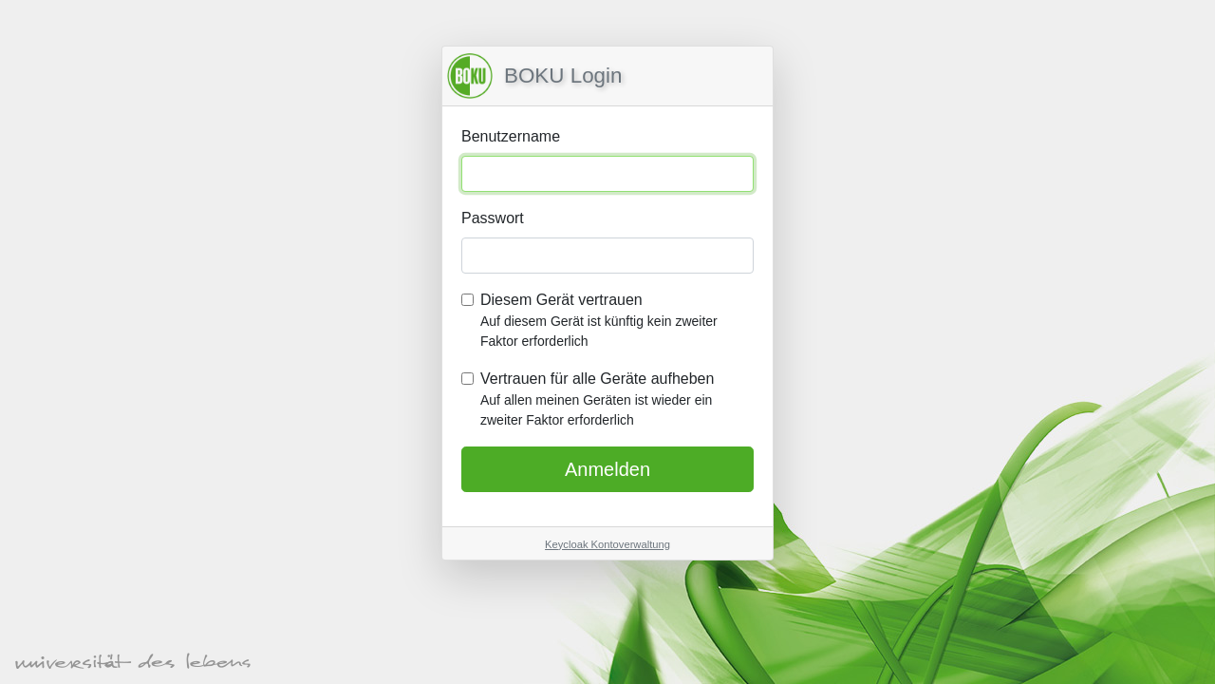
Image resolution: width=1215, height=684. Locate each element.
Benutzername (510, 136)
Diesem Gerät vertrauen (617, 322)
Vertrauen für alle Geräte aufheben (617, 400)
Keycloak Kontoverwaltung (607, 544)
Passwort (492, 218)
